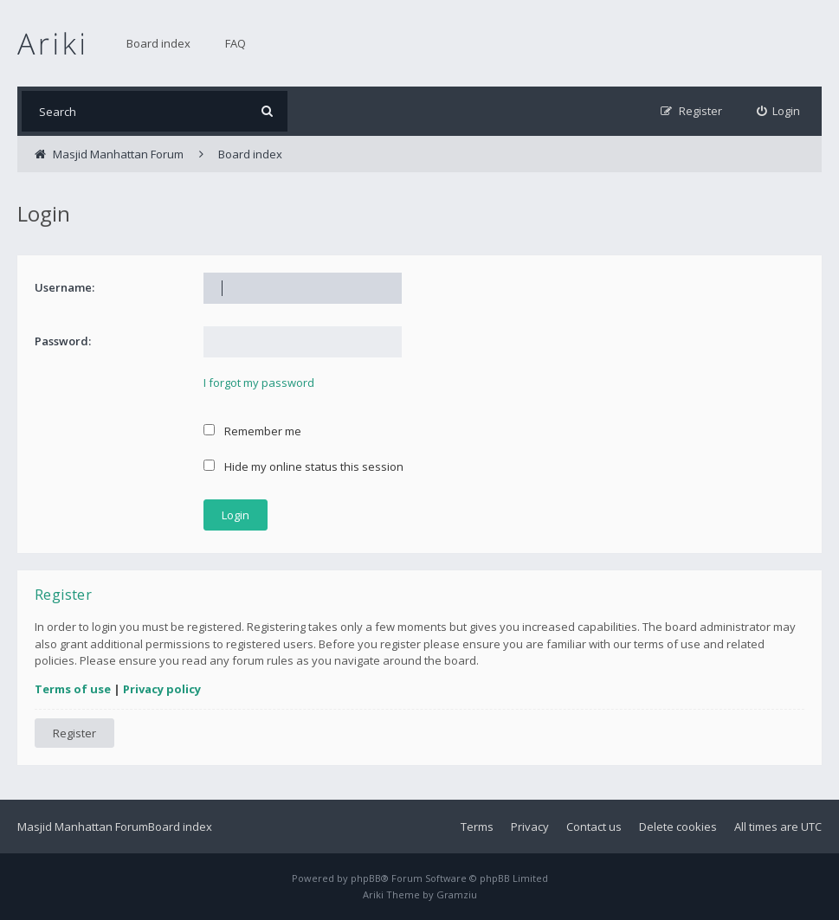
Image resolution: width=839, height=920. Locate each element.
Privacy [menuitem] (530, 826)
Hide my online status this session (303, 466)
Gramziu (456, 894)
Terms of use (73, 689)
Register (74, 733)
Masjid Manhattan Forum (82, 826)
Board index (158, 43)
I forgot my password (258, 382)
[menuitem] (778, 111)
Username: (64, 287)
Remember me (252, 431)
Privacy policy (162, 689)
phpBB (366, 878)
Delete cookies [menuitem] (678, 826)
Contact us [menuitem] (594, 826)
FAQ (235, 43)
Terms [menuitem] (477, 826)
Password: (63, 341)
